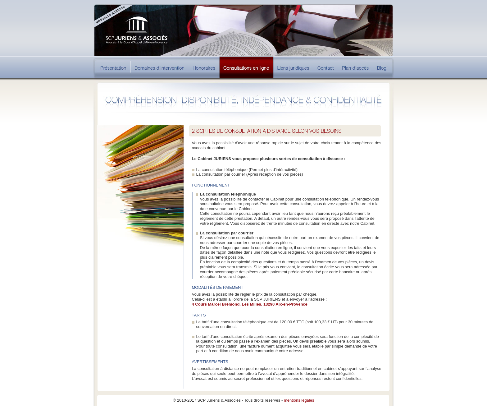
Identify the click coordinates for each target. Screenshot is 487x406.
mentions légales (299, 400)
